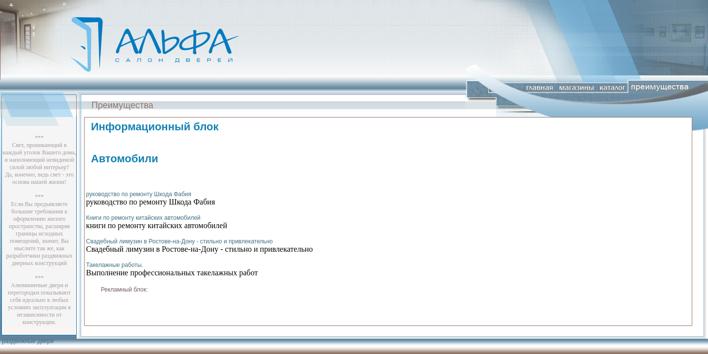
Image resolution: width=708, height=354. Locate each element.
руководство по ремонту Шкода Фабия (138, 194)
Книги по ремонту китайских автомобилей (143, 217)
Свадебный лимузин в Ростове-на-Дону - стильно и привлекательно (179, 241)
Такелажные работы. (114, 265)
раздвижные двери (28, 341)
